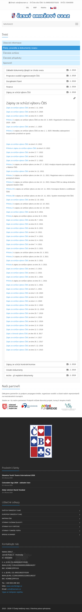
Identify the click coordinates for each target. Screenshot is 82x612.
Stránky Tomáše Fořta (11, 530)
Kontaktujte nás (10, 544)
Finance (9, 87)
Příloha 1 (9, 120)
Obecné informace (12, 43)
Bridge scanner (8, 534)
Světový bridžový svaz (11, 510)
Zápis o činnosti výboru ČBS (17, 334)
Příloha (9, 216)
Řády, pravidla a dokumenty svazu (20, 48)
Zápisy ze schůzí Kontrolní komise (20, 364)
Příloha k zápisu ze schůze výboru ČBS (21, 148)
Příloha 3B (10, 196)
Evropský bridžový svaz (12, 514)
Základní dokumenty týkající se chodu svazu (25, 70)
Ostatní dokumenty (14, 370)
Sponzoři (7, 63)
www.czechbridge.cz (14, 586)
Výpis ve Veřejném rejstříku (12, 592)
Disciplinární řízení (14, 81)
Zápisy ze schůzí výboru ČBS (18, 92)
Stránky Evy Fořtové (11, 526)
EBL (27, 8)
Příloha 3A (10, 189)
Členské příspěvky (12, 58)
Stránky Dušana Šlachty (12, 522)
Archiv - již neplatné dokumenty (19, 375)
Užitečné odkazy (11, 502)
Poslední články (10, 467)
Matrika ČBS (7, 518)
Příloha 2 (9, 182)
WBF (35, 8)
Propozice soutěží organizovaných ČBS (23, 75)
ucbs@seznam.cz (22, 3)
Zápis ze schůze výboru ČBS (17, 108)
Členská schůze (11, 53)
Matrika (43, 8)
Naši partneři (11, 386)
